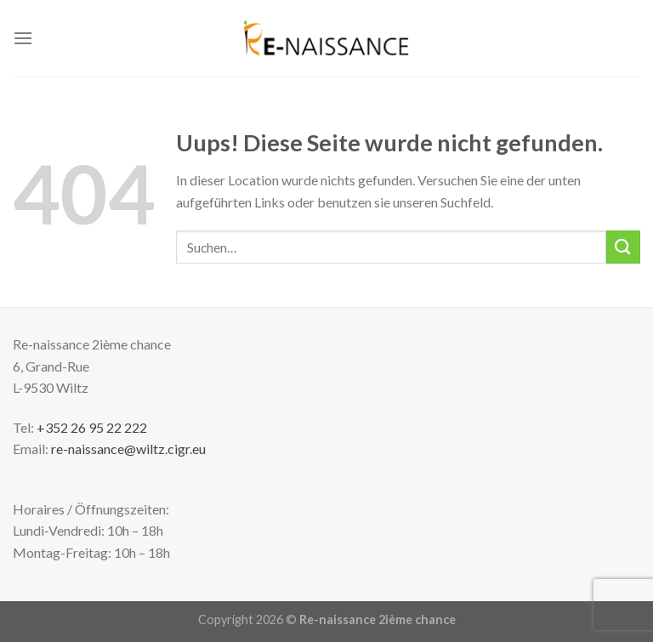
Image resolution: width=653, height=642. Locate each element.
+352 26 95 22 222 (92, 427)
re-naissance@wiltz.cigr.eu (128, 448)
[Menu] (23, 38)
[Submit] (623, 247)
